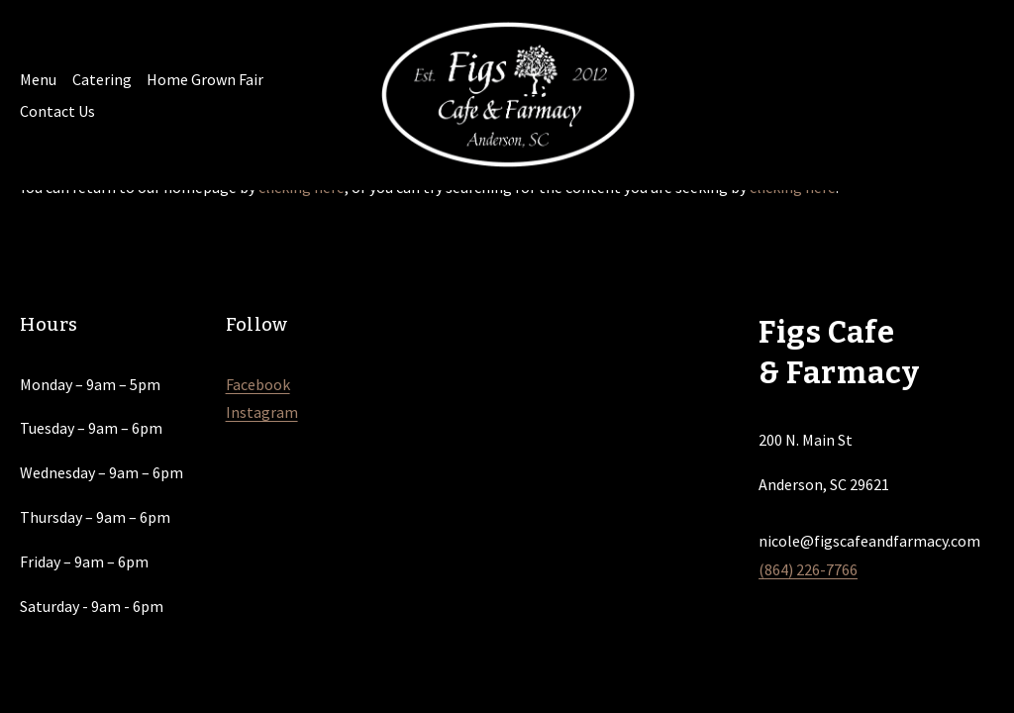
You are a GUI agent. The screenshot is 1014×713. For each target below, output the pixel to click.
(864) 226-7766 (808, 569)
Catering (102, 79)
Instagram (262, 412)
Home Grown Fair (205, 79)
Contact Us (57, 111)
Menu (38, 79)
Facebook (258, 384)
